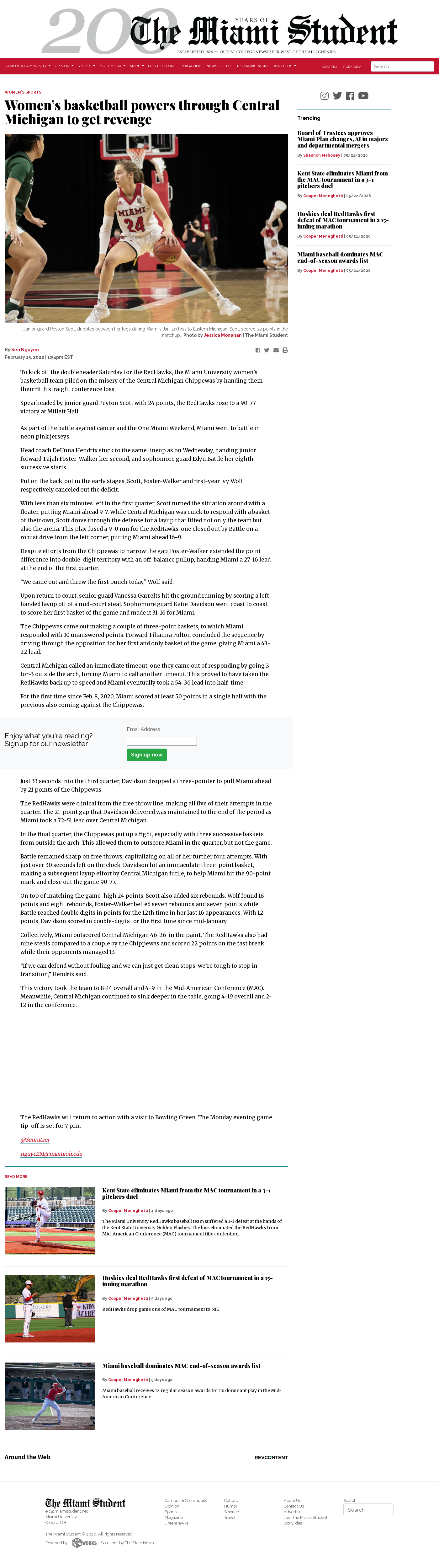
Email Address (143, 729)
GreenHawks (176, 1522)
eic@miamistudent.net (66, 1511)
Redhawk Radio (252, 66)
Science (231, 1511)
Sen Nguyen (25, 349)
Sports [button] (84, 66)
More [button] (135, 66)
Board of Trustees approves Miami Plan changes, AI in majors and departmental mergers (342, 139)
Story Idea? (352, 66)
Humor (230, 1505)
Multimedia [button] (111, 66)
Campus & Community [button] (26, 66)
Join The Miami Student (305, 1516)
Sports (171, 1511)
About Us (292, 1500)
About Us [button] (283, 66)
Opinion (172, 1505)
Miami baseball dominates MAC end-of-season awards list (181, 1365)
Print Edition (161, 66)
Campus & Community (186, 1500)
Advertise (329, 66)
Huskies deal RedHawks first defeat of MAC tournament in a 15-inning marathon (187, 1281)
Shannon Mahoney (321, 155)
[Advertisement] (142, 1061)
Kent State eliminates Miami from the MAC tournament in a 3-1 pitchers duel (186, 1193)
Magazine (191, 66)
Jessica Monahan (223, 335)
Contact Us (294, 1505)
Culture (231, 1500)
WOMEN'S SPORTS (23, 92)
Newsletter (218, 66)
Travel (229, 1516)
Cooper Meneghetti (128, 1210)
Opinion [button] (63, 66)
